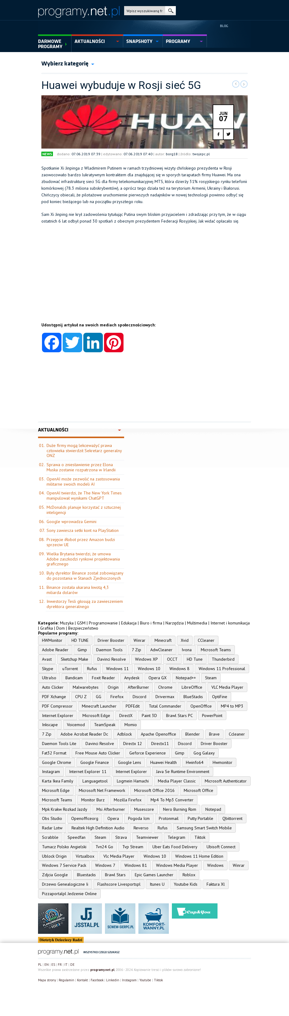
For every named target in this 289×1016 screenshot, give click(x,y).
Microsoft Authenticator (226, 781)
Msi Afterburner (110, 809)
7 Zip (136, 649)
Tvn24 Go (104, 846)
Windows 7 (105, 865)
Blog (224, 26)
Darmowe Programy (50, 44)
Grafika (46, 628)
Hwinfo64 (195, 762)
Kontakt (82, 980)
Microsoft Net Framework (102, 790)
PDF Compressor (57, 706)
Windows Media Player (177, 865)
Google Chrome (56, 762)
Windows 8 (179, 668)
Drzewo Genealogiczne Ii (65, 884)
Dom (60, 628)
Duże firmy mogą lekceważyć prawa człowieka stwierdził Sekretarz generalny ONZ (84, 451)
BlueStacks (193, 696)
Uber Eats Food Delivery (174, 846)
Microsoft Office (198, 790)
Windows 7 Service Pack (64, 865)
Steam (211, 677)
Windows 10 (149, 668)
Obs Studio (52, 818)
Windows (215, 865)
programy (178, 41)
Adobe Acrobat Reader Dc (84, 734)
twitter (228, 134)
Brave (214, 734)
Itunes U (157, 884)
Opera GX (157, 677)
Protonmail (169, 818)
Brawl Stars (115, 874)
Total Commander (165, 706)
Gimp (82, 649)
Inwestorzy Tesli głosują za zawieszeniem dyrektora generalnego (85, 604)
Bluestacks (86, 874)
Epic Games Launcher (154, 874)
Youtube (145, 980)
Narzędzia (174, 623)
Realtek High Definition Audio (97, 828)
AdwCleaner (161, 649)
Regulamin (66, 980)
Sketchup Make (74, 659)
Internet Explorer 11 (87, 771)
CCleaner (206, 640)
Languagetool (95, 781)
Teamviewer (147, 837)
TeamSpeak (104, 724)
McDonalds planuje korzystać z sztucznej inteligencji (84, 509)
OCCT (172, 659)
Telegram (176, 837)
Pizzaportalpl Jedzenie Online (69, 893)
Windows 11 (117, 668)
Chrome (165, 687)
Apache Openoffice (158, 734)
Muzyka (67, 623)
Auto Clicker (53, 687)
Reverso (141, 828)
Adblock (124, 734)
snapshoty (139, 41)
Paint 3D (149, 715)
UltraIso (49, 677)
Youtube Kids (185, 884)
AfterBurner (138, 687)
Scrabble (50, 837)
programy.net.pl (102, 970)
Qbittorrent (232, 818)
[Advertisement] (144, 279)
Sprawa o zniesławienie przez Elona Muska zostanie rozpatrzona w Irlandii (81, 467)
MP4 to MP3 (232, 706)
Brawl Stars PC (179, 715)
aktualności (90, 41)
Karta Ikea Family (57, 781)
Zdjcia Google (55, 874)
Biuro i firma (151, 623)
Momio (130, 724)
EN (46, 964)
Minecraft (163, 640)
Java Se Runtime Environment (182, 771)
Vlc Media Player (118, 856)
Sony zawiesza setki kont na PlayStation (83, 530)
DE (72, 964)
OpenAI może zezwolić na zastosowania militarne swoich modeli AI (83, 481)
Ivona (187, 649)
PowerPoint (212, 715)
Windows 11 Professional (222, 668)
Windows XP (146, 659)
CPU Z (81, 696)
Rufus (92, 668)
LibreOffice (192, 687)
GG (98, 696)
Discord (139, 696)
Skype (47, 668)
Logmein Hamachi (133, 781)
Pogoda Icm (139, 818)
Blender (192, 734)
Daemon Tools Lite (59, 743)
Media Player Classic (177, 781)
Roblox (189, 874)
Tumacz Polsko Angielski (64, 846)
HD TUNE (80, 640)
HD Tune (195, 659)
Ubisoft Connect (221, 846)
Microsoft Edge (96, 715)
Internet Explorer (57, 715)
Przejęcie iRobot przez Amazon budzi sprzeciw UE (81, 542)
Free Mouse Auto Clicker (97, 753)
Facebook (97, 980)
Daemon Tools (109, 649)
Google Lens (129, 762)
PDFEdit (133, 706)
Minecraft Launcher (99, 706)
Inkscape (50, 724)
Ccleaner (237, 734)
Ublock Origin (54, 856)
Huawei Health (163, 762)
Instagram (51, 771)
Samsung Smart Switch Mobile (204, 828)
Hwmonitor (222, 762)
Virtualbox (85, 856)
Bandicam (74, 677)
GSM (81, 623)
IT (66, 964)
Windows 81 (135, 865)
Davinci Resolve (111, 659)
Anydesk (131, 677)
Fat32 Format (54, 753)
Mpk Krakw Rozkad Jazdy (64, 809)
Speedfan (76, 837)
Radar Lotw (52, 828)
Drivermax (164, 696)
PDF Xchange (54, 696)
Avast (47, 659)
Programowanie (103, 623)
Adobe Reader (55, 649)
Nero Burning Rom (179, 809)
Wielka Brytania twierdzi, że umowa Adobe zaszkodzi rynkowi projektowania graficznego (83, 559)
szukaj (170, 10)
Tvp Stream (132, 846)
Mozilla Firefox (127, 800)
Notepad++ (186, 677)
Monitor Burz (93, 800)
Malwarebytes (86, 687)
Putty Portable (200, 818)
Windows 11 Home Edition (199, 856)
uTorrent (70, 668)
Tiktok (199, 837)
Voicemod (76, 724)
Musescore (144, 809)
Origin (113, 687)
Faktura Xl (216, 884)
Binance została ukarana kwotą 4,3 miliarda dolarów (78, 590)
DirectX (126, 715)
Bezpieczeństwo (83, 628)
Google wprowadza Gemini (71, 521)
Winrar (139, 640)
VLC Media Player (227, 687)
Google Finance (94, 762)
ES (53, 964)
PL (40, 964)
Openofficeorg (84, 818)
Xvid (185, 640)
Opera (113, 818)
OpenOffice (201, 706)
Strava (121, 837)
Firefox (117, 696)
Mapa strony (47, 980)
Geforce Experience (147, 753)
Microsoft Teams (216, 649)
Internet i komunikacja (230, 623)
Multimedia (197, 623)
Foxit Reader (103, 677)
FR (60, 964)
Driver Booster (111, 640)
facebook (218, 134)
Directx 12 (132, 743)
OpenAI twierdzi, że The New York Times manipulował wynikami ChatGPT (84, 495)
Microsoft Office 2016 (154, 790)
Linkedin (112, 980)
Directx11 (160, 743)
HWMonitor (52, 640)
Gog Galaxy (204, 753)
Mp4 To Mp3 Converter (172, 800)
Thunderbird (223, 659)
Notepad (213, 809)
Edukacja (129, 623)
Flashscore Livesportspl (119, 884)
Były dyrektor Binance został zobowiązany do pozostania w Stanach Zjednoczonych (85, 575)
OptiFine (219, 696)
